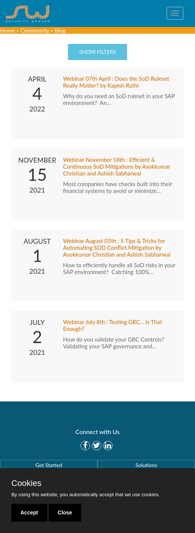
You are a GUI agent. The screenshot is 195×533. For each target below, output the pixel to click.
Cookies (26, 483)
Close (65, 512)
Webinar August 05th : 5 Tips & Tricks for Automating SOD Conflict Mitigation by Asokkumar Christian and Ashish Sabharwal (116, 247)
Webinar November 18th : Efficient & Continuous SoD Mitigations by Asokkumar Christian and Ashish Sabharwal (116, 166)
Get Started (49, 465)
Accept (29, 512)
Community (34, 30)
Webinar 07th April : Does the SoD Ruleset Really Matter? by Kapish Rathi (116, 82)
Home (7, 30)
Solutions (146, 465)
